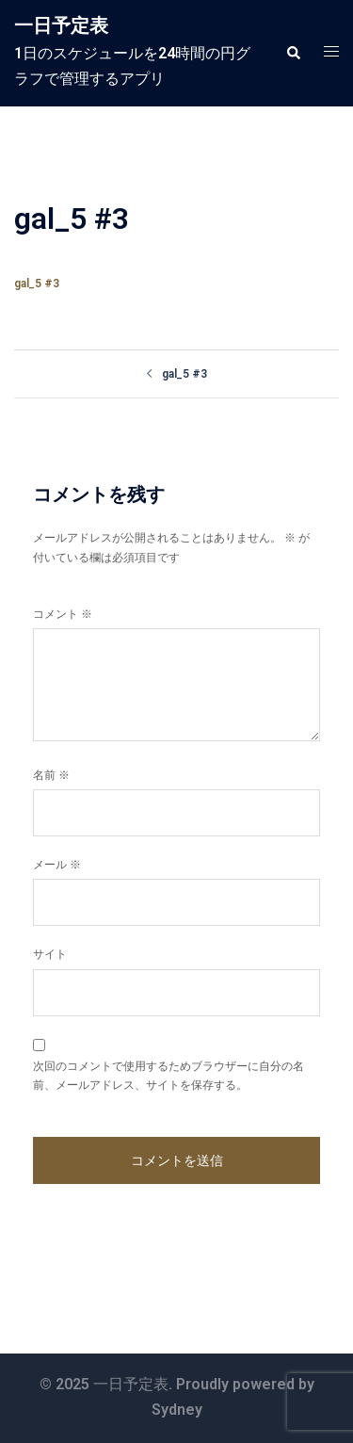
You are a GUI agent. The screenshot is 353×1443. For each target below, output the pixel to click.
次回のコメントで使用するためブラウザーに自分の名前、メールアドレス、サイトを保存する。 (168, 1076)
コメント (62, 614)
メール (57, 864)
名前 (51, 775)
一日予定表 (61, 25)
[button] (292, 52)
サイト (50, 954)
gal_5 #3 (36, 283)
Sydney (177, 1410)
